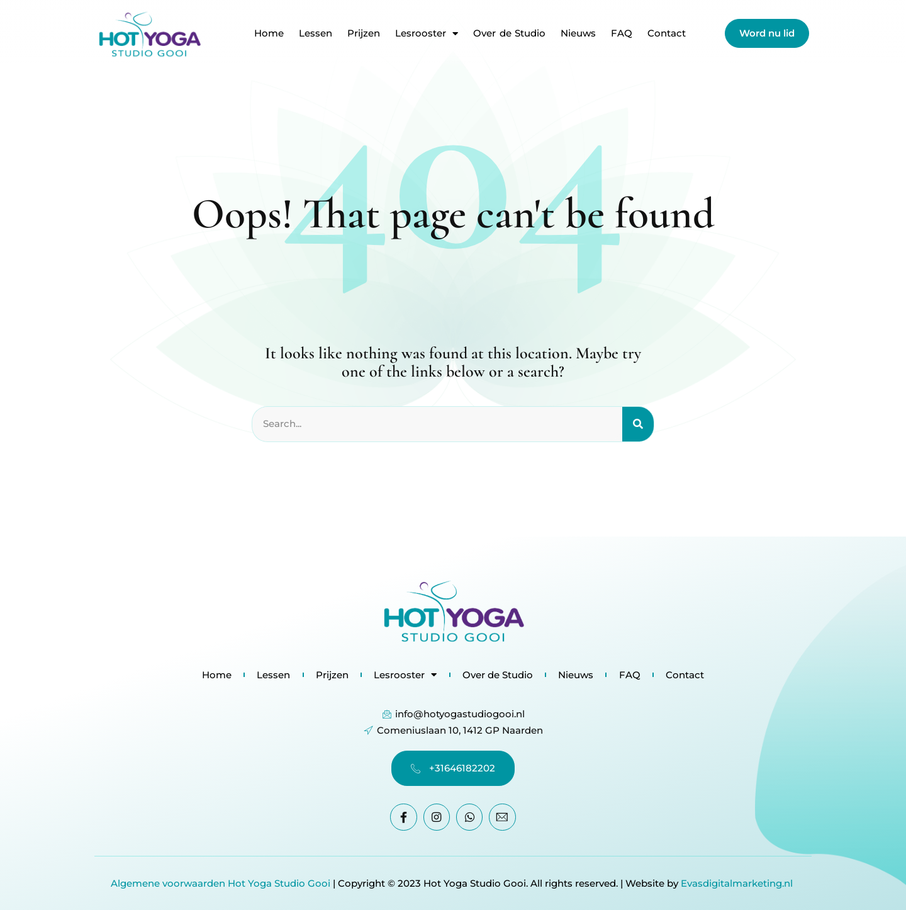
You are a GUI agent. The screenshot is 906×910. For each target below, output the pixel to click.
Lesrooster (426, 33)
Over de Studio (509, 33)
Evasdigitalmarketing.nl (738, 883)
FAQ (621, 33)
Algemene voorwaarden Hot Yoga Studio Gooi (220, 883)
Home (269, 33)
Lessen (315, 33)
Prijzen (363, 33)
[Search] (638, 424)
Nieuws (578, 33)
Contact (666, 33)
